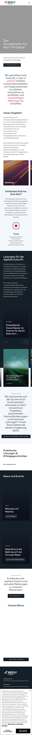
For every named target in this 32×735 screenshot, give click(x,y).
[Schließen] (30, 691)
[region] (16, 712)
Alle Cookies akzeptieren (23, 731)
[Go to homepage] (11, 2)
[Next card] (27, 342)
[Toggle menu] (29, 2)
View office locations (16, 659)
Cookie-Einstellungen (8, 731)
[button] (12, 65)
